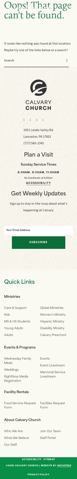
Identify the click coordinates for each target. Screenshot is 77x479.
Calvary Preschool (53, 335)
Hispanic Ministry (52, 321)
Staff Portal (48, 438)
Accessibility (38, 183)
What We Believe (16, 438)
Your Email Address (18, 230)
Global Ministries (51, 308)
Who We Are (13, 431)
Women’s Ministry (53, 314)
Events (45, 358)
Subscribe (38, 242)
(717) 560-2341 (33, 143)
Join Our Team (50, 431)
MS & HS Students (17, 321)
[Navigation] (69, 9)
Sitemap (49, 460)
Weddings (11, 370)
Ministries (12, 297)
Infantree (64, 466)
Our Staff (10, 445)
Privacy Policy (38, 475)
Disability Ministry (52, 328)
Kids (7, 314)
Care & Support (15, 308)
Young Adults (13, 328)
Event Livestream (52, 365)
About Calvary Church (22, 420)
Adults (8, 335)
